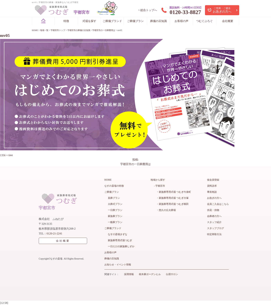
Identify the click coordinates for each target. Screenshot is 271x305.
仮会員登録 (213, 180)
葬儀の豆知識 (158, 21)
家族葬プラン (115, 216)
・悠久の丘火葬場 (165, 210)
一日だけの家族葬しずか (121, 246)
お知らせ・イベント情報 (117, 264)
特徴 (66, 21)
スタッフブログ (215, 228)
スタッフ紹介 (214, 222)
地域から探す (158, 180)
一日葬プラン (115, 210)
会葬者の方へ (214, 216)
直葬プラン (114, 198)
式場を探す (89, 21)
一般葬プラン (115, 222)
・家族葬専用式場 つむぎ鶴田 (171, 204)
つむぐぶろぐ (204, 21)
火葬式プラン (115, 204)
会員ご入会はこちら (218, 204)
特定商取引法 (214, 234)
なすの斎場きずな (117, 234)
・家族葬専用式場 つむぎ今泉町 (172, 192)
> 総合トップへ (147, 10)
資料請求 (212, 186)
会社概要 (227, 21)
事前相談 (212, 192)
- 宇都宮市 (159, 186)
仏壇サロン (172, 274)
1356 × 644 (6, 155)
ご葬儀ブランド (112, 21)
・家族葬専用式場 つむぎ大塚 (171, 198)
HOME (107, 180)
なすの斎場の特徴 (114, 186)
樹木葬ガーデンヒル (150, 274)
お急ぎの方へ (214, 198)
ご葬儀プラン (135, 21)
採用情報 (129, 274)
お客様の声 (181, 21)
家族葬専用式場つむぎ (120, 240)
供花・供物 (213, 210)
